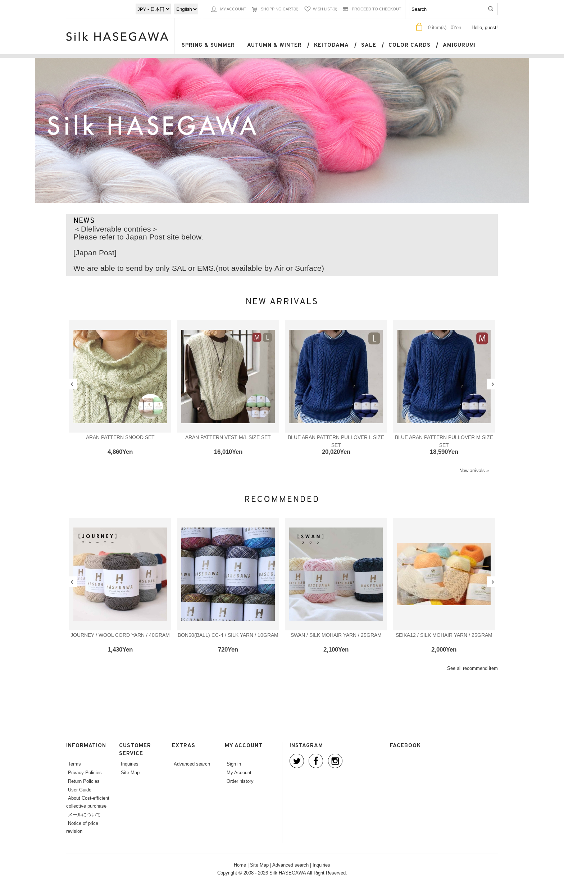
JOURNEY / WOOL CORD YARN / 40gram (120, 635)
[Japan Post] (95, 252)
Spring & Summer (208, 45)
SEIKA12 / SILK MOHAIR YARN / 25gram (444, 635)
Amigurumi (459, 45)
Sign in (234, 764)
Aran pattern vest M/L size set (228, 437)
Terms (74, 764)
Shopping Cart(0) (280, 9)
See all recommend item (472, 668)
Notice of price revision (82, 827)
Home (240, 865)
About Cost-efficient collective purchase (87, 802)
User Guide (79, 790)
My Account (233, 9)
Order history (240, 781)
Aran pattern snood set (120, 437)
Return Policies (84, 781)
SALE (368, 45)
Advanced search (192, 764)
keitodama (331, 45)
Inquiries (129, 764)
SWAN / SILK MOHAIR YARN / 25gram (336, 635)
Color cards (409, 45)
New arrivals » (474, 470)
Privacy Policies (85, 772)
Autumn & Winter (274, 45)
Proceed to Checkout (376, 9)
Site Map (130, 772)
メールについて (84, 814)
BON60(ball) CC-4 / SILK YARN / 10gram (228, 635)
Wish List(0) (325, 9)
